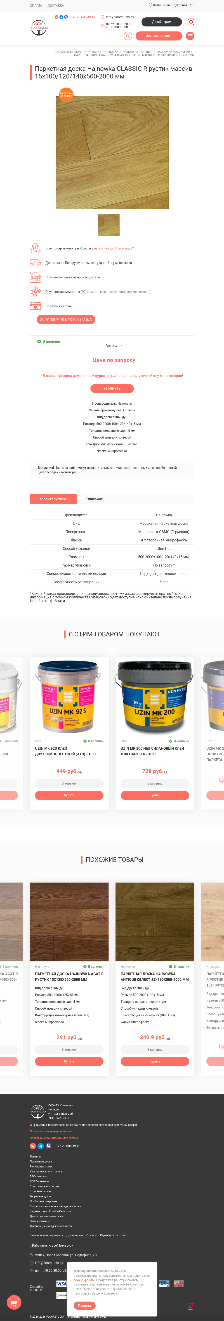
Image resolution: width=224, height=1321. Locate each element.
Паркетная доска (41, 1161)
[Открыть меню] (190, 36)
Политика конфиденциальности (51, 1131)
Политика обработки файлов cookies (54, 1138)
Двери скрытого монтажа (46, 1216)
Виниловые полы (41, 1166)
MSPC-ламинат (39, 1181)
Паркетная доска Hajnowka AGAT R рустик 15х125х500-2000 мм (69, 977)
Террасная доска (41, 1196)
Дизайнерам (161, 22)
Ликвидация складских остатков (51, 1226)
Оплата (36, 5)
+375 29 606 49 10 (67, 1146)
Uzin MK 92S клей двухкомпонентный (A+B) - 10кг (66, 751)
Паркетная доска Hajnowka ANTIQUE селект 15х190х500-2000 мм (155, 977)
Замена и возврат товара (46, 1235)
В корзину (69, 783)
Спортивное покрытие (44, 1186)
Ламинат (35, 1156)
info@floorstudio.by (120, 17)
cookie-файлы (84, 1280)
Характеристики (53, 499)
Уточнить (112, 388)
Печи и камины (40, 1221)
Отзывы (91, 1235)
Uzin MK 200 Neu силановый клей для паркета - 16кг (152, 751)
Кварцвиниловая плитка (46, 1171)
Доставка (55, 5)
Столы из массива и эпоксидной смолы (55, 1206)
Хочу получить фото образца (66, 319)
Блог (124, 1235)
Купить (69, 795)
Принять (84, 1305)
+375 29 (82, 17)
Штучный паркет (40, 1191)
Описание (94, 499)
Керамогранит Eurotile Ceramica (50, 1211)
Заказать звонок (159, 36)
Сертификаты (109, 1235)
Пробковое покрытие (43, 1201)
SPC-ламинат (38, 1176)
